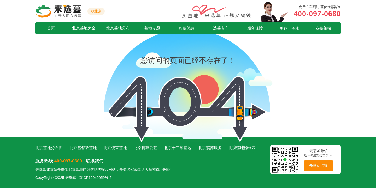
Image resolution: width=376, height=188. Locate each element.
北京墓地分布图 (49, 147)
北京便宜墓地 (115, 147)
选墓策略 (323, 28)
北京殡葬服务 (210, 147)
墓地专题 (152, 28)
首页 (51, 28)
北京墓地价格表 (242, 147)
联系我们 (95, 161)
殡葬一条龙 (289, 28)
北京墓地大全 (84, 28)
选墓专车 (221, 28)
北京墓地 (75, 169)
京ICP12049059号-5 (95, 177)
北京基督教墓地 (83, 147)
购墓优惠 (186, 28)
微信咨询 (318, 165)
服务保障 (255, 28)
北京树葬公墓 (145, 147)
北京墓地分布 (118, 28)
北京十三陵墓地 (177, 147)
